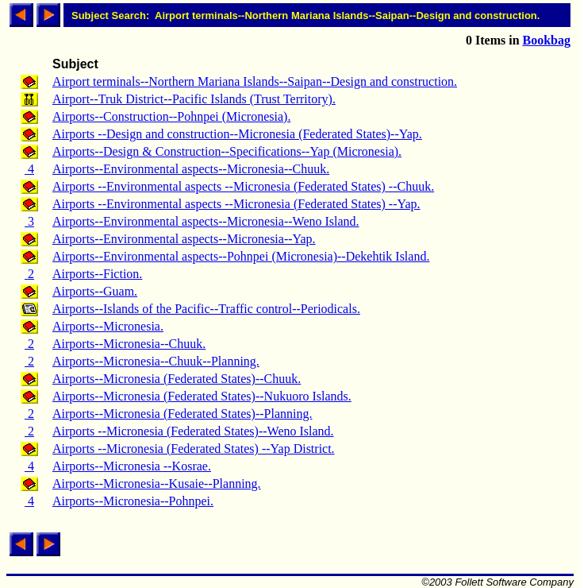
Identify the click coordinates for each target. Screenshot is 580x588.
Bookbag (546, 40)
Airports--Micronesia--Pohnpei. (132, 501)
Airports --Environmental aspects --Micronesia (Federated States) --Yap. (236, 204)
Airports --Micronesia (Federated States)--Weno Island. (193, 431)
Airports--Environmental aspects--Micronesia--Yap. (184, 239)
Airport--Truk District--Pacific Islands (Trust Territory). (194, 99)
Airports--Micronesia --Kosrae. (131, 466)
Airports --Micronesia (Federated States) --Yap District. (193, 448)
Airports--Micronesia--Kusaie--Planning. (156, 483)
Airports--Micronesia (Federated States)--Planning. (182, 413)
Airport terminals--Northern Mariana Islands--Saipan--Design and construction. (254, 81)
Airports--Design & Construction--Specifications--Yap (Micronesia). (226, 151)
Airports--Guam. (94, 291)
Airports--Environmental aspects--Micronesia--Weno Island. (205, 221)
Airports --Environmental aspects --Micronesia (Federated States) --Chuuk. (243, 186)
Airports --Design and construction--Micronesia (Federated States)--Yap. (237, 134)
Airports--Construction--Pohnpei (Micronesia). (171, 116)
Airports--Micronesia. (107, 326)
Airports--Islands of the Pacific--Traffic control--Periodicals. (206, 308)
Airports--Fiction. (97, 273)
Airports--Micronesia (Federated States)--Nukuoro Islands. (201, 396)
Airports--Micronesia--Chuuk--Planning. (155, 361)
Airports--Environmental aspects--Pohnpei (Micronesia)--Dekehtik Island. (240, 256)
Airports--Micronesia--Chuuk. (128, 343)
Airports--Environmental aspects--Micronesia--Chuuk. (190, 169)
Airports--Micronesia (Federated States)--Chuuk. (176, 378)
